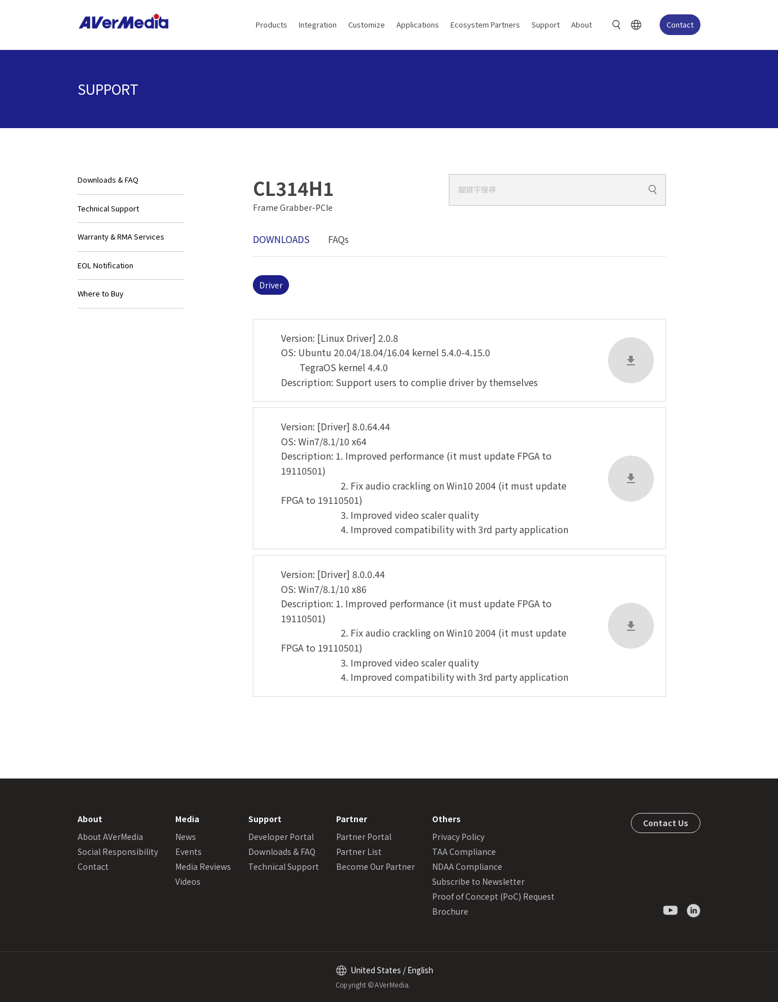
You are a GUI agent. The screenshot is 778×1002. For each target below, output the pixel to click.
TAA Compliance (464, 851)
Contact (680, 24)
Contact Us (665, 822)
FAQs (338, 239)
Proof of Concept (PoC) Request (493, 896)
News (185, 836)
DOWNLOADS (281, 239)
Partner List (359, 851)
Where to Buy (101, 293)
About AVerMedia (110, 836)
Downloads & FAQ (108, 179)
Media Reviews (203, 866)
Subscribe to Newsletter (478, 881)
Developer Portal (281, 836)
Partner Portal (363, 836)
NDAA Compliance (467, 866)
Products (271, 24)
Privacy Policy (458, 836)
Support (545, 24)
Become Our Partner (375, 866)
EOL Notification (105, 265)
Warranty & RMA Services (121, 236)
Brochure (450, 911)
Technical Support (108, 208)
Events (188, 851)
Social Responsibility (118, 851)
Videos (188, 881)
